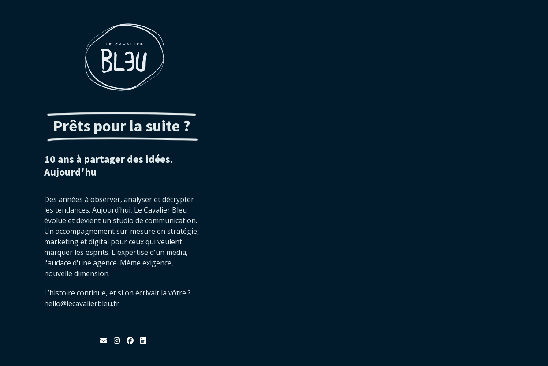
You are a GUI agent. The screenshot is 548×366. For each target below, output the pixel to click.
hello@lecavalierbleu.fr (81, 303)
